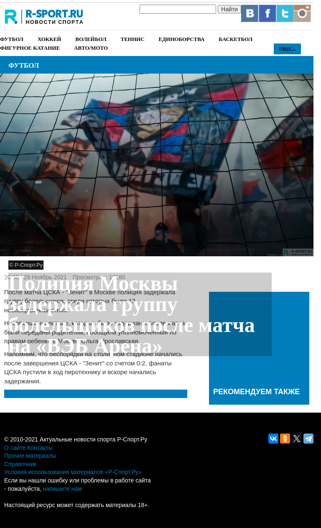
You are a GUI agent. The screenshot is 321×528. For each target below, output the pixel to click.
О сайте (14, 447)
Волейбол (90, 39)
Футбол (11, 39)
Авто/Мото (91, 48)
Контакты (39, 447)
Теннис (132, 39)
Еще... (287, 49)
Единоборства (181, 39)
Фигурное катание (30, 48)
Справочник (20, 464)
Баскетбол (235, 39)
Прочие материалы (30, 455)
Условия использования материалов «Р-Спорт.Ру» (73, 472)
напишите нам (62, 488)
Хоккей (49, 39)
